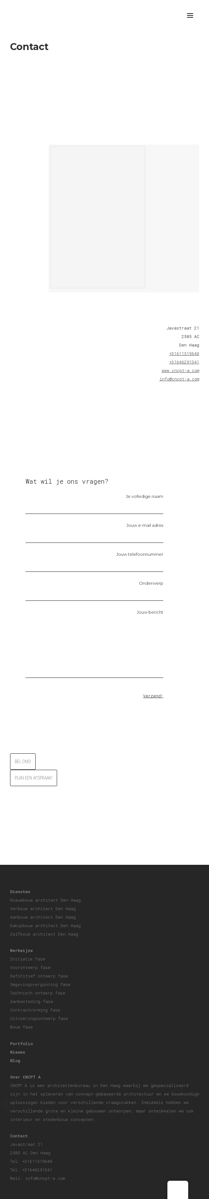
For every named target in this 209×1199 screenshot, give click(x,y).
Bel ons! (23, 761)
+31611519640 (184, 353)
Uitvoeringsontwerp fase (39, 1018)
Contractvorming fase (35, 1010)
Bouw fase (21, 1027)
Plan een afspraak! (33, 777)
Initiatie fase (27, 959)
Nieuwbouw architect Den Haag (45, 900)
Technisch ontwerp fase (37, 993)
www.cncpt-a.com (180, 370)
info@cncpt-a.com (179, 379)
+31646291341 (184, 362)
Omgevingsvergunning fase (40, 984)
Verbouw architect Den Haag (43, 908)
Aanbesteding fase (31, 1001)
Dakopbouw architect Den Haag (45, 925)
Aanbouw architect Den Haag (43, 917)
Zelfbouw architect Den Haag (44, 934)
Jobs (5, 1104)
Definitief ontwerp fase (39, 976)
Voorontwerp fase (30, 967)
